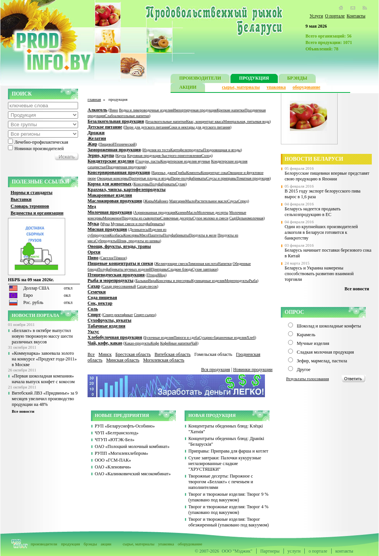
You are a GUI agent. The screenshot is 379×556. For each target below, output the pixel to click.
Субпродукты (106, 241)
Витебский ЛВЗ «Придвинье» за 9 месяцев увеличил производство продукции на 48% (45, 398)
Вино (114, 110)
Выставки (21, 199)
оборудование (306, 87)
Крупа (121, 155)
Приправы (159, 269)
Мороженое (112, 218)
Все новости (23, 411)
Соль (93, 309)
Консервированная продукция (119, 172)
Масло (192, 212)
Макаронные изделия (110, 195)
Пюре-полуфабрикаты (188, 178)
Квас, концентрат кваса (204, 121)
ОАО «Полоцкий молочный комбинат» (132, 446)
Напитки (225, 264)
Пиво (93, 257)
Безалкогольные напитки (166, 121)
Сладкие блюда (180, 269)
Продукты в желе (202, 235)
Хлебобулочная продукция (115, 337)
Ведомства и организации (37, 213)
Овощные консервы (113, 178)
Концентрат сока (214, 173)
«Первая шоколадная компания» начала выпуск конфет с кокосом (43, 378)
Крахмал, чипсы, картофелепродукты (127, 189)
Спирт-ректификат (118, 315)
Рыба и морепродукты (110, 280)
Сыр (232, 218)
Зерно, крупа (101, 155)
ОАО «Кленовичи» (113, 467)
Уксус (93, 331)
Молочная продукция (110, 212)
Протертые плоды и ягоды (150, 178)
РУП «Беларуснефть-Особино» (125, 426)
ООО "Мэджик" (237, 551)
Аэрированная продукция (154, 212)
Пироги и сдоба (186, 337)
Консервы (142, 184)
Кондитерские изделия (111, 161)
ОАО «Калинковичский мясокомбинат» (133, 473)
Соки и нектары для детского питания (199, 127)
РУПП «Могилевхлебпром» (121, 453)
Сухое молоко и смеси (210, 218)
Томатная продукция (252, 178)
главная (94, 99)
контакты (344, 551)
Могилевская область (164, 360)
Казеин (180, 212)
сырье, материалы (241, 87)
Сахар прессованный (119, 286)
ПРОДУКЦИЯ (254, 79)
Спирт (94, 314)
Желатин (97, 138)
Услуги (316, 16)
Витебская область (173, 354)
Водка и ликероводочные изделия (146, 110)
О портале (335, 16)
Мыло (190, 201)
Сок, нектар (100, 303)
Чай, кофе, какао (105, 343)
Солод (206, 155)
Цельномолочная (249, 218)
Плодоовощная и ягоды (222, 150)
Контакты (355, 16)
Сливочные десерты (176, 218)
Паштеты (155, 235)
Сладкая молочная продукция (325, 352)
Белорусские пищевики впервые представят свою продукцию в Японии (327, 176)
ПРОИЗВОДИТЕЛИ (200, 79)
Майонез (161, 201)
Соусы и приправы (221, 178)
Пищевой (106, 144)
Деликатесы (139, 229)
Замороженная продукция (114, 149)
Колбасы (117, 235)
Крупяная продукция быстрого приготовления (164, 155)
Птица (152, 275)
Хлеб (251, 337)
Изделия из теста (156, 150)
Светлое (107, 258)
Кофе (155, 343)
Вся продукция (215, 369)
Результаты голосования (307, 378)
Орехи (94, 252)
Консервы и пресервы (173, 281)
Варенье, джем (164, 173)
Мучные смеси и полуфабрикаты (137, 224)
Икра (152, 281)
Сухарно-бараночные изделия (223, 337)
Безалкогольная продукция (116, 121)
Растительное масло (211, 201)
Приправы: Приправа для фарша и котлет (228, 451)
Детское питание (105, 127)
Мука (93, 223)
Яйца (161, 275)
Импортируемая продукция (195, 110)
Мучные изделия (313, 343)
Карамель (306, 334)
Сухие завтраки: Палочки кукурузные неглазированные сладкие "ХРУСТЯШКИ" (224, 463)
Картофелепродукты (187, 150)
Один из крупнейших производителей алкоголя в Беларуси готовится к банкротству (321, 232)
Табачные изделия (106, 326)
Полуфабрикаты (162, 184)
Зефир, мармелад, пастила (322, 360)
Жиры (149, 201)
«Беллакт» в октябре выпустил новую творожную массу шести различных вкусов (42, 336)
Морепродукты (237, 281)
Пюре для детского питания (146, 127)
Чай (194, 343)
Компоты (193, 173)
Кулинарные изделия (207, 281)
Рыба (253, 281)
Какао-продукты (137, 343)
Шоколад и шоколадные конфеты (329, 326)
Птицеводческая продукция (116, 274)
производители (44, 544)
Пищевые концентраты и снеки (120, 263)
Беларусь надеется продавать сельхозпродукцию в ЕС (313, 211)
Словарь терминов (30, 206)
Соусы (232, 201)
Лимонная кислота (203, 264)
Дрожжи (96, 132)
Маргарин (177, 201)
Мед (92, 206)
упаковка (276, 87)
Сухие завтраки (204, 269)
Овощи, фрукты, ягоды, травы (119, 246)
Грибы (181, 173)
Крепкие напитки (231, 110)
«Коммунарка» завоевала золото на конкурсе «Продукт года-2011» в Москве (44, 359)
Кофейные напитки (175, 343)
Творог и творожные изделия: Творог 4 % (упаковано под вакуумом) (228, 509)
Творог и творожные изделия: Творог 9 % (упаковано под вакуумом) (228, 497)
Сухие (180, 184)
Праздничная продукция (125, 167)
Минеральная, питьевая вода (246, 121)
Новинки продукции (253, 369)
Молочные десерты (212, 212)
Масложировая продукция (115, 201)
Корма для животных (110, 183)
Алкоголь (97, 110)
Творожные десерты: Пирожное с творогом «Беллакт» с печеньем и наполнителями (220, 481)
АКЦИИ (188, 88)
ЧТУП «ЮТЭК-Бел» (115, 439)
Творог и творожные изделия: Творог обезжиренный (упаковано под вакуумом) (228, 522)
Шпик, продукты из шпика (138, 241)
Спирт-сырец (144, 315)
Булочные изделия (159, 337)
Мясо (143, 235)
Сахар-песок (147, 286)
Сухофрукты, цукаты (110, 320)
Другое (303, 369)
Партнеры (270, 551)
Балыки (142, 281)
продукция (70, 544)
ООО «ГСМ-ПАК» (113, 460)
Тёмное (120, 258)
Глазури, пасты (148, 161)
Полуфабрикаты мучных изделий (124, 269)
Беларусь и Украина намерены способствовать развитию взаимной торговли (319, 273)
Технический (124, 144)
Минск (105, 354)
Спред (242, 201)
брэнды (90, 544)
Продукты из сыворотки (141, 218)
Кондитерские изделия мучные (185, 161)
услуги (294, 551)
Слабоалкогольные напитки (127, 116)
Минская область (122, 360)
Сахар (94, 286)
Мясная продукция (107, 229)
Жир (92, 144)
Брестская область (132, 354)
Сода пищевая (102, 297)
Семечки (97, 291)
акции (106, 544)
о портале (318, 551)
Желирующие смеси (171, 264)
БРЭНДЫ (297, 79)
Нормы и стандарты (31, 192)
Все (91, 354)
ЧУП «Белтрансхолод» (117, 432)
